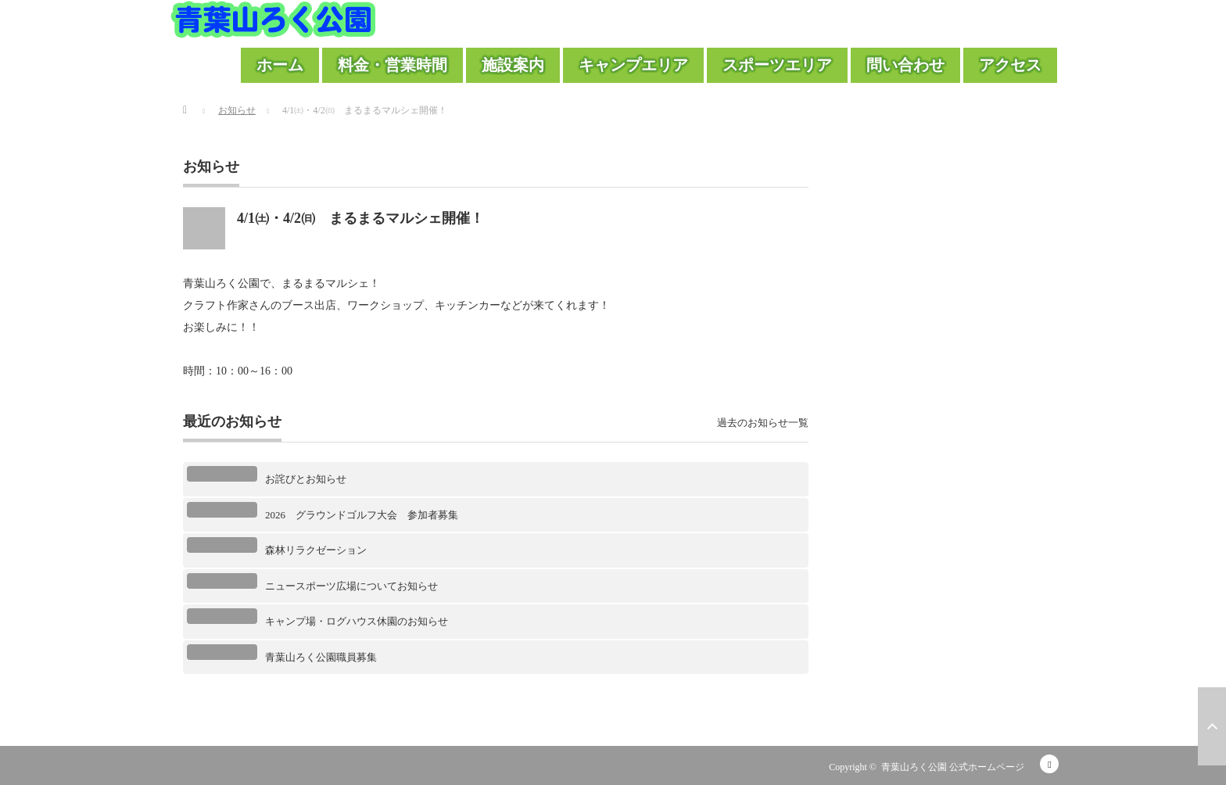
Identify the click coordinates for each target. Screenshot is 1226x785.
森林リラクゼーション (316, 550)
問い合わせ (905, 64)
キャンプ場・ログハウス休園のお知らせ (356, 621)
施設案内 (513, 64)
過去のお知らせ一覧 (762, 422)
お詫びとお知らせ (305, 479)
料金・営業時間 (392, 64)
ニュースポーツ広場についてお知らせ (351, 586)
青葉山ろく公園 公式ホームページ (952, 767)
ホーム (279, 64)
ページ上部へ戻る (1212, 726)
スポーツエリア (777, 64)
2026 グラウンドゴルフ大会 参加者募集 (361, 515)
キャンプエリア (633, 64)
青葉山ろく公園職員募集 (321, 657)
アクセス (1010, 64)
